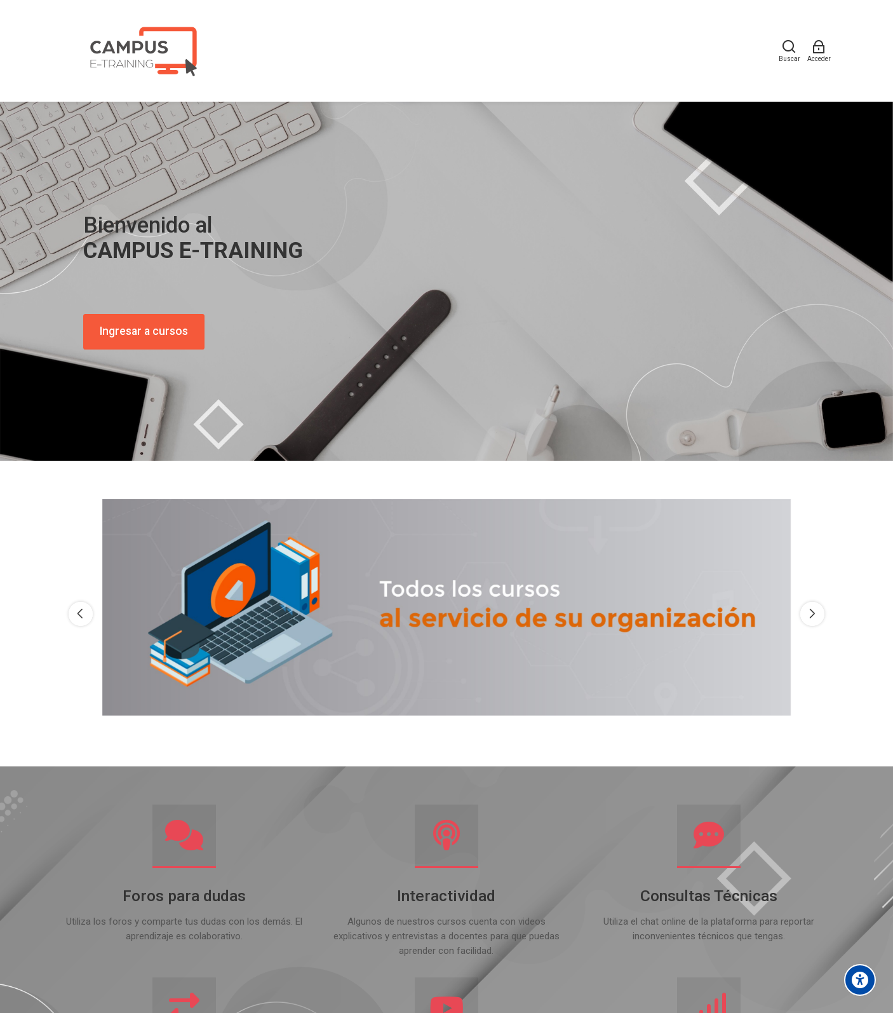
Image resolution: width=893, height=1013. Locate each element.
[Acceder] (819, 50)
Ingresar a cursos (144, 331)
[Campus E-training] (142, 51)
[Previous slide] (81, 614)
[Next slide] (812, 614)
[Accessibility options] (860, 980)
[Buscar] (789, 50)
